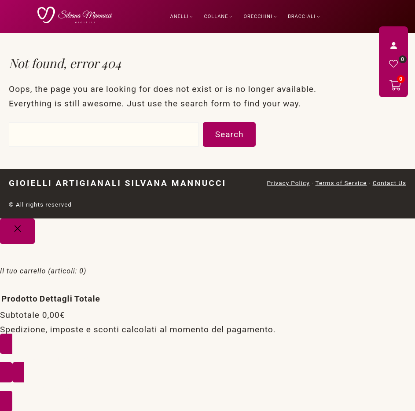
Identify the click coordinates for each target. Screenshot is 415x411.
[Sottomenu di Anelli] (191, 16)
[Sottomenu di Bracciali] (318, 16)
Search (229, 134)
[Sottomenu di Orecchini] (275, 16)
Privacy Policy (288, 182)
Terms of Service (341, 182)
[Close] (17, 231)
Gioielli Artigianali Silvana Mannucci (117, 183)
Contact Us (389, 182)
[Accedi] (393, 45)
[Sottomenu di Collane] (230, 16)
